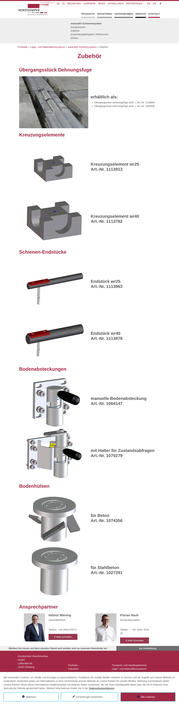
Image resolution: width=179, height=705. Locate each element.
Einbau (74, 38)
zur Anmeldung (147, 648)
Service (140, 14)
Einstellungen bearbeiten (89, 697)
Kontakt (154, 14)
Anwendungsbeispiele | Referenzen (89, 34)
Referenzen (134, 3)
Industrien (104, 14)
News (101, 3)
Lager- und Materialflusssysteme (47, 47)
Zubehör (75, 30)
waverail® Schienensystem (86, 23)
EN (154, 3)
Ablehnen (31, 697)
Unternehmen (123, 14)
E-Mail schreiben (63, 637)
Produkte (88, 14)
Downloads (116, 3)
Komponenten (78, 27)
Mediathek (74, 3)
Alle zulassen (148, 697)
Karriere (89, 3)
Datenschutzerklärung (101, 688)
